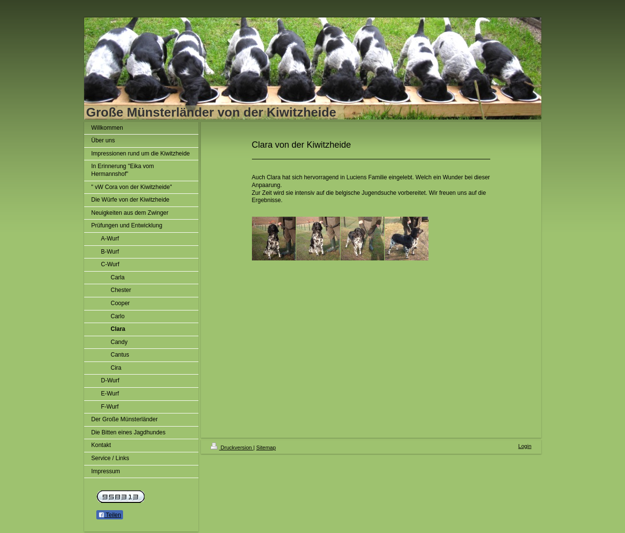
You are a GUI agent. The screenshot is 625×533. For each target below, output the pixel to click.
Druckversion (232, 447)
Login (525, 446)
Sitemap (266, 447)
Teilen (109, 515)
